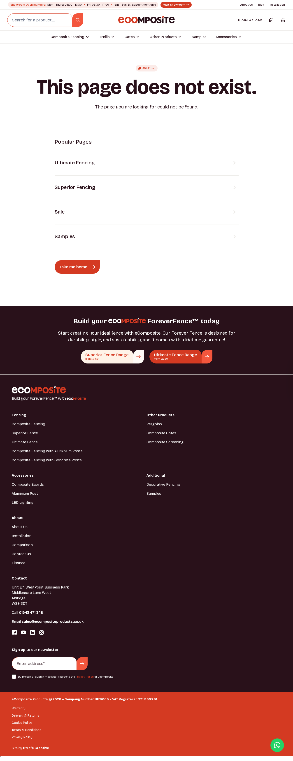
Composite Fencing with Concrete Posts (47, 460)
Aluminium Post (25, 493)
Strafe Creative (36, 748)
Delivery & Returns (25, 715)
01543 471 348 (250, 20)
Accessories (226, 37)
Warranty (19, 708)
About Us (246, 4)
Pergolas (154, 424)
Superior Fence (25, 433)
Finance (18, 563)
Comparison (22, 545)
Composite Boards (28, 484)
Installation (277, 4)
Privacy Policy (85, 676)
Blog (261, 4)
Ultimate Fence (25, 442)
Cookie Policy (22, 723)
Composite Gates (161, 433)
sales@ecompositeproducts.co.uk (53, 621)
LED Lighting (22, 502)
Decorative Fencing (163, 484)
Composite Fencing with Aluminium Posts (47, 451)
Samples (199, 37)
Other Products (163, 37)
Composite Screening (165, 442)
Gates (130, 37)
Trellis (104, 37)
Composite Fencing (67, 37)
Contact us (21, 554)
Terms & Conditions (26, 730)
